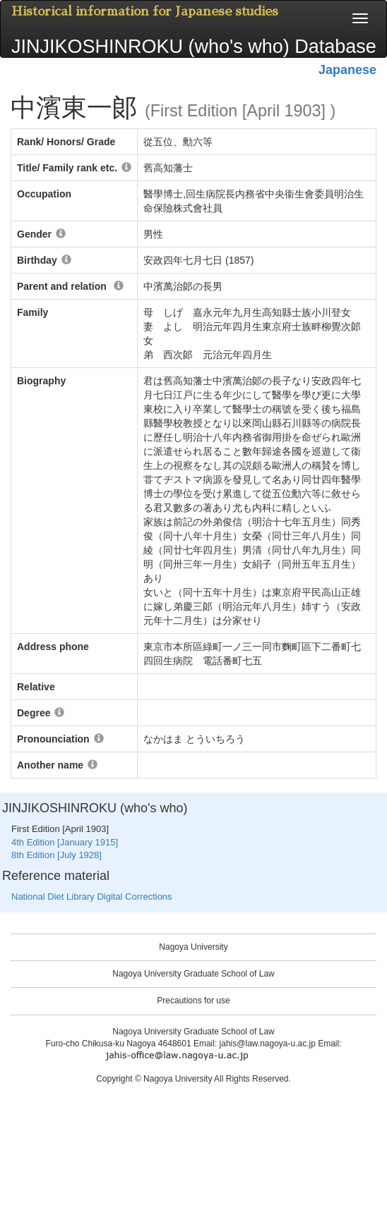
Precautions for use (193, 1000)
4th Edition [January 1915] (64, 842)
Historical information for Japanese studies (144, 11)
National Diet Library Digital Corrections (91, 896)
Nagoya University (193, 947)
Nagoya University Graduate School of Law (193, 974)
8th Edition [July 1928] (56, 855)
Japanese (347, 70)
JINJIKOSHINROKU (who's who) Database (193, 46)
